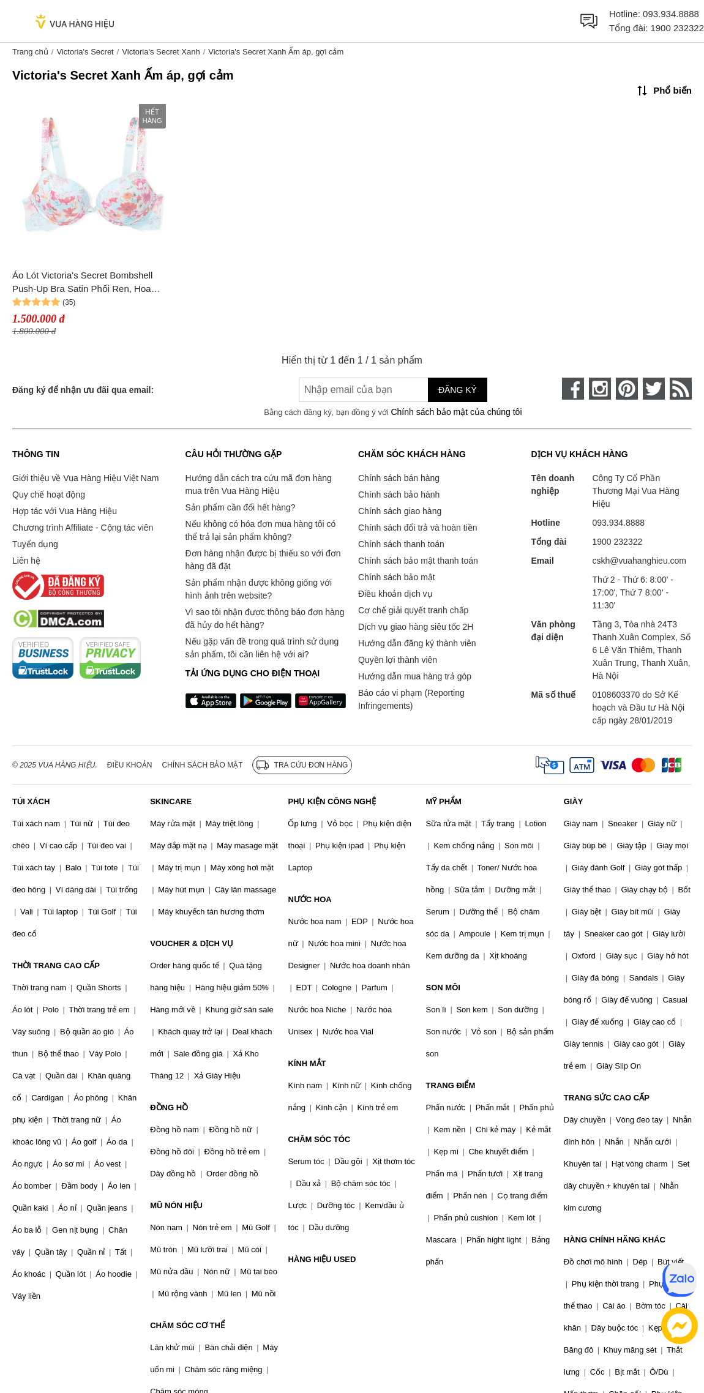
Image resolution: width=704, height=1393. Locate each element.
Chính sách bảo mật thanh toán (418, 561)
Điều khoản (129, 765)
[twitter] (654, 389)
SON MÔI (443, 987)
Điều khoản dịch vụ (395, 594)
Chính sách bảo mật (396, 577)
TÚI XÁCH (31, 801)
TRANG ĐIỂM (451, 1085)
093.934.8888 (671, 14)
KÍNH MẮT (307, 1063)
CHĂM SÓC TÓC (319, 1139)
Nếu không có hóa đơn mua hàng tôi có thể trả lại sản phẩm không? (260, 530)
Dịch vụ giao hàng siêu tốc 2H (415, 627)
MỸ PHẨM (444, 801)
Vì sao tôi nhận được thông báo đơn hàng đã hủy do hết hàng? (265, 618)
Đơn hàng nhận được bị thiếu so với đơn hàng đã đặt (263, 559)
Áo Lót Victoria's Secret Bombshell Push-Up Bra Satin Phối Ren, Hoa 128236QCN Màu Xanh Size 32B (82, 283)
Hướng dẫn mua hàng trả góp (414, 676)
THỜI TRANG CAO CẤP (56, 965)
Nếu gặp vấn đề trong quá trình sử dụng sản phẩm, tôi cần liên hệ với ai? (262, 648)
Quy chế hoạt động (48, 494)
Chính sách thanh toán (401, 544)
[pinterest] (627, 389)
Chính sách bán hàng (399, 478)
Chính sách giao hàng (399, 511)
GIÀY (573, 801)
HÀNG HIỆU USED (322, 1259)
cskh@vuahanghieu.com (640, 561)
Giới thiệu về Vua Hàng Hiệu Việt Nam (85, 478)
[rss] (681, 389)
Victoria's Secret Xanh (161, 51)
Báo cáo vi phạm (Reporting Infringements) (411, 699)
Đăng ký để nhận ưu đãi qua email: (83, 390)
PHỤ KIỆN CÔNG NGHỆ (331, 801)
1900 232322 (677, 28)
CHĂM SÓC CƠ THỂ (187, 1325)
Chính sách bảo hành (399, 494)
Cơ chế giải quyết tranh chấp (413, 610)
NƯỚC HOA (309, 899)
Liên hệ (26, 561)
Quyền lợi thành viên (397, 660)
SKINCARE (171, 801)
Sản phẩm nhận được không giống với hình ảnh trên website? (258, 589)
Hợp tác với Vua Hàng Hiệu (64, 511)
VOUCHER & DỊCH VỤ (191, 943)
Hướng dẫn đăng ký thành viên (417, 643)
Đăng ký (457, 390)
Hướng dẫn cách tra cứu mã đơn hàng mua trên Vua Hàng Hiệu (258, 484)
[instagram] (600, 389)
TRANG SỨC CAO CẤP (607, 1097)
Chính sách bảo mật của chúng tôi (456, 412)
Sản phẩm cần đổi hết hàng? (240, 507)
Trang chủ (30, 51)
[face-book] (573, 389)
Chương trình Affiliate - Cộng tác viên (82, 527)
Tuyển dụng (35, 544)
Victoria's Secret (84, 51)
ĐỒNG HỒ (169, 1107)
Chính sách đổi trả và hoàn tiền (417, 527)
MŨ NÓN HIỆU (176, 1205)
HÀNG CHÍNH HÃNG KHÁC (614, 1239)
